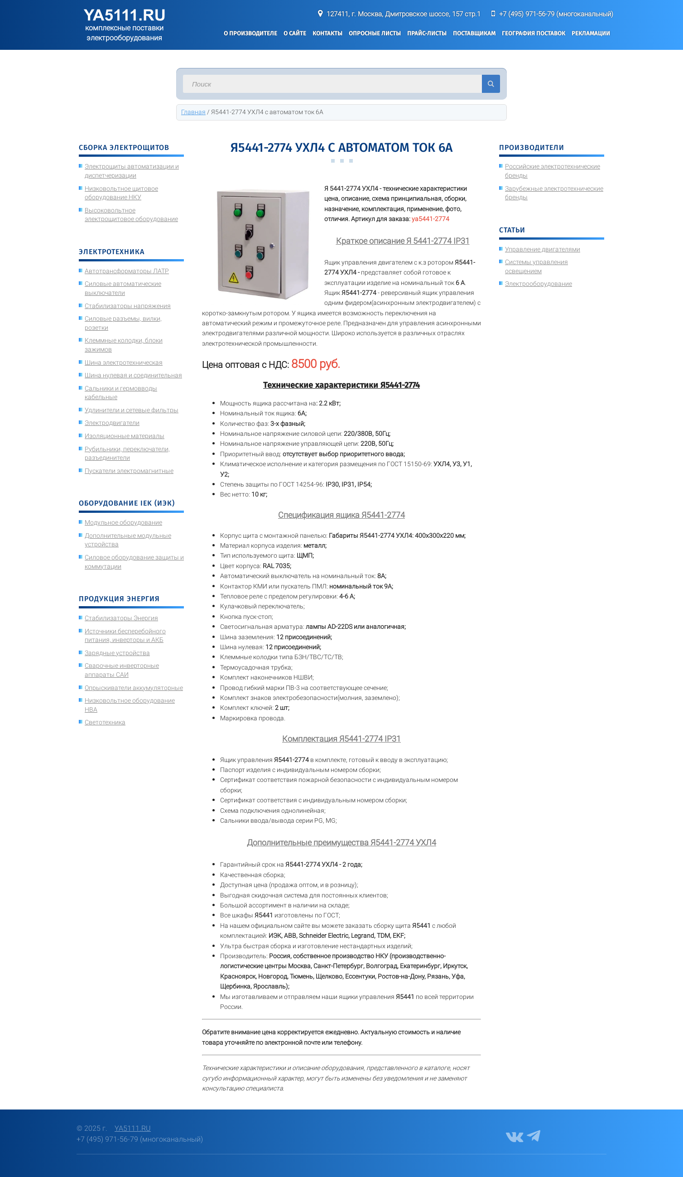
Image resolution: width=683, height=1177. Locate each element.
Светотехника (105, 722)
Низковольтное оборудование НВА (130, 705)
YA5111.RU (133, 1128)
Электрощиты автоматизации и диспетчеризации (132, 171)
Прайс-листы (427, 33)
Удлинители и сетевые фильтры (131, 410)
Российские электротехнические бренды (552, 171)
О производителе (250, 33)
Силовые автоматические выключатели (123, 288)
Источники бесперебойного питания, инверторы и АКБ (125, 635)
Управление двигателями (542, 249)
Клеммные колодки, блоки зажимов (124, 345)
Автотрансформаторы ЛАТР (127, 271)
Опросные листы (375, 33)
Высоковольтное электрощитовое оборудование (131, 215)
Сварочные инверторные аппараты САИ (122, 670)
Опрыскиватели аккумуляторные (134, 687)
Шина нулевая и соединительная (133, 375)
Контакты (327, 33)
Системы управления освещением (536, 266)
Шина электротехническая (124, 362)
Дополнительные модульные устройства (128, 540)
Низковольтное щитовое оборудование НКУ (121, 193)
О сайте (295, 33)
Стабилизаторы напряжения (128, 305)
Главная (193, 112)
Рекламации (591, 33)
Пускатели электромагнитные (129, 470)
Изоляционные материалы (124, 435)
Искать (491, 84)
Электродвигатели (112, 422)
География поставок (533, 33)
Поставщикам (474, 33)
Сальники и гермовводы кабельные (121, 393)
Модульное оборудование (123, 522)
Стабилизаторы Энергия (121, 618)
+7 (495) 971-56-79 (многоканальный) (556, 14)
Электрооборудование (538, 283)
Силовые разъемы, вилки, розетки (123, 323)
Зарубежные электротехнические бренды (554, 193)
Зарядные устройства (117, 652)
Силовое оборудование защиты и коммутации (134, 562)
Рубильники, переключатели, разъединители (127, 453)
